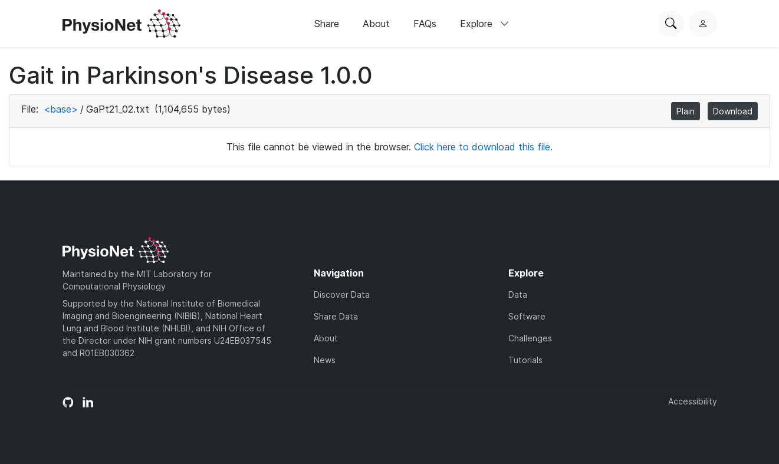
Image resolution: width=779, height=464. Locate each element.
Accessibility (692, 401)
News (325, 360)
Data (517, 294)
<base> (61, 109)
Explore (485, 23)
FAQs (424, 23)
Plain (685, 111)
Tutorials (525, 360)
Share (326, 23)
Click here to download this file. (483, 147)
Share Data (336, 316)
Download (732, 111)
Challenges (530, 338)
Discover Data (342, 294)
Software (526, 316)
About (376, 23)
